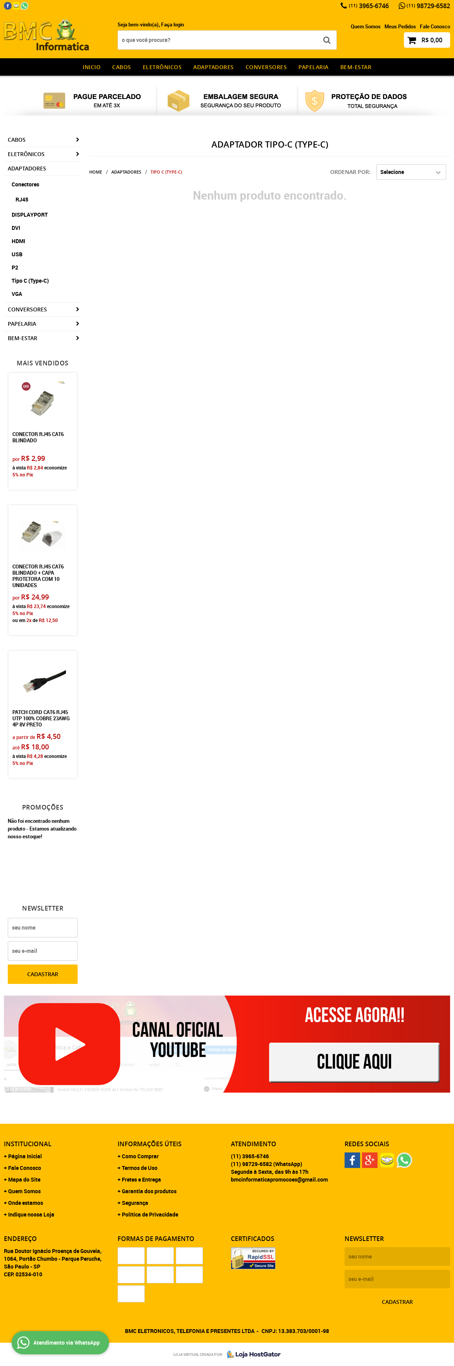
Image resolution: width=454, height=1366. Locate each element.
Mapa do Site (24, 1179)
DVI (16, 227)
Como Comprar (140, 1156)
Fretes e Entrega (141, 1179)
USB (17, 254)
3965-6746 (369, 6)
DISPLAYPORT (30, 214)
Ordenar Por (349, 172)
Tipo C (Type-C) (30, 280)
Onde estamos (25, 1202)
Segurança (135, 1202)
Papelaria (313, 67)
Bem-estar (356, 67)
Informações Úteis (150, 1144)
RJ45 (22, 199)
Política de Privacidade (150, 1214)
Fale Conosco (435, 26)
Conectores (25, 184)
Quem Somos (366, 26)
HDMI (18, 241)
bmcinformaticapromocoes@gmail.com (279, 1179)
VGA (17, 293)
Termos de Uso (140, 1167)
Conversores (266, 67)
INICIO (92, 67)
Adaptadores (213, 67)
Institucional (28, 1144)
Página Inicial (25, 1156)
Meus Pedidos (400, 26)
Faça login (172, 24)
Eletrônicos (162, 67)
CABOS (121, 67)
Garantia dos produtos (149, 1191)
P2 (15, 267)
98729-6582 (428, 6)
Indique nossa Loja (31, 1214)
